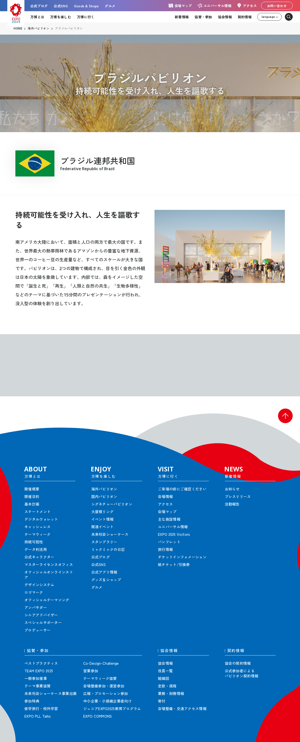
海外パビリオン (39, 28)
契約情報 (245, 16)
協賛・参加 (203, 16)
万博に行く (85, 16)
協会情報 (225, 16)
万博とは (37, 16)
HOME (18, 28)
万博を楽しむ (60, 16)
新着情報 (182, 16)
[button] (285, 416)
